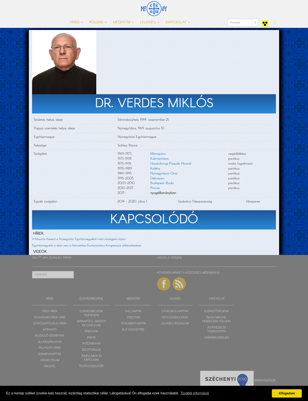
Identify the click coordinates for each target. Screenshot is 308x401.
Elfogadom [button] (287, 393)
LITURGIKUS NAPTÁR (174, 311)
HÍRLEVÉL (50, 366)
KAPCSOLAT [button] (178, 22)
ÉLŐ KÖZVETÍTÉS (133, 330)
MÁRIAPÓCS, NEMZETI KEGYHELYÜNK (91, 323)
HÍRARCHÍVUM (49, 360)
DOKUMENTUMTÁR (133, 324)
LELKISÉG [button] (149, 22)
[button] (275, 22)
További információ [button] (195, 393)
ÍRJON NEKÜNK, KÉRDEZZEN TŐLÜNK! (216, 320)
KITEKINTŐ (50, 330)
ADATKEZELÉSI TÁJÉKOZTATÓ (216, 330)
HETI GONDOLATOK (175, 318)
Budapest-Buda (162, 183)
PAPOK (67, 258)
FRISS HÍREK (49, 311)
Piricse (155, 188)
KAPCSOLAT (217, 299)
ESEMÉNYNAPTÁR (49, 354)
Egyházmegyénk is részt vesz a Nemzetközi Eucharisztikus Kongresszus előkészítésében (86, 245)
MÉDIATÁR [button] (123, 22)
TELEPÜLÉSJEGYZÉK (91, 366)
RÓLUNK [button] (98, 22)
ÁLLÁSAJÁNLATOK (50, 342)
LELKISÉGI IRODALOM (175, 324)
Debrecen (157, 178)
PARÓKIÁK (91, 331)
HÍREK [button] (76, 22)
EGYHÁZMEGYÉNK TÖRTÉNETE (91, 313)
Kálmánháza (159, 158)
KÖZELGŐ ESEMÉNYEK (49, 336)
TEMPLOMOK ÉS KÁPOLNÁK (91, 358)
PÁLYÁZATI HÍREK (50, 348)
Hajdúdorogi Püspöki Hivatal (170, 163)
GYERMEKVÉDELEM (216, 338)
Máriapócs (158, 153)
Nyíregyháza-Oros (164, 173)
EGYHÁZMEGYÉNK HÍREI (49, 318)
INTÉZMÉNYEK (91, 344)
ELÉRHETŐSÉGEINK (216, 311)
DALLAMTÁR (133, 311)
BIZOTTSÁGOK (91, 350)
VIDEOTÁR (133, 318)
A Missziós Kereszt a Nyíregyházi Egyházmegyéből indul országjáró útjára (79, 239)
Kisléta (155, 168)
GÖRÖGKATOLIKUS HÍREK (50, 324)
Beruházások (265, 380)
